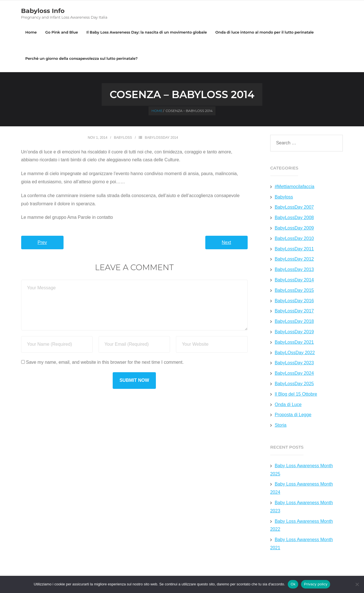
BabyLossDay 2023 (294, 362)
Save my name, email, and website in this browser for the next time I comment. (105, 362)
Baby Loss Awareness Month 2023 (301, 506)
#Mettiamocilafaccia (295, 186)
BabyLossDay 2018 (294, 321)
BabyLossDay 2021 (294, 342)
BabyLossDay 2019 (294, 331)
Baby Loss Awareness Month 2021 (301, 543)
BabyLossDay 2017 (294, 310)
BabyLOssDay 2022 (295, 352)
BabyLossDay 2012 (294, 259)
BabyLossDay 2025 (294, 383)
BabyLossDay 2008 (294, 217)
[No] (357, 584)
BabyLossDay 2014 (161, 138)
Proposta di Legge (293, 414)
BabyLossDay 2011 (294, 248)
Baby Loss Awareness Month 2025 (301, 469)
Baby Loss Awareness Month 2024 (301, 488)
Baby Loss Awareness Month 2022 (301, 525)
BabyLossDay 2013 (294, 269)
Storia (281, 425)
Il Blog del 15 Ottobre (296, 394)
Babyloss (123, 138)
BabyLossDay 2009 (294, 228)
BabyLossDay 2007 (294, 207)
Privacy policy (315, 584)
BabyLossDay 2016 (294, 300)
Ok (293, 584)
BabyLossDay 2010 (294, 238)
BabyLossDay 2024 (294, 373)
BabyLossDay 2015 (294, 290)
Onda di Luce (288, 404)
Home (31, 32)
